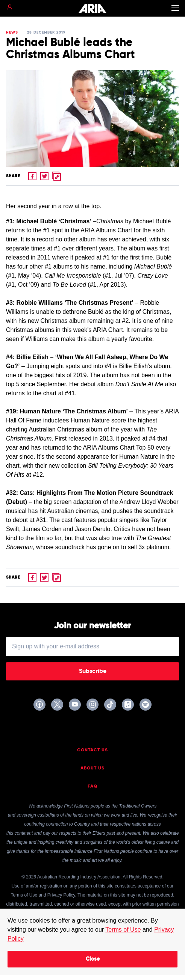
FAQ (93, 786)
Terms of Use (123, 929)
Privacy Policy (61, 895)
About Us (92, 768)
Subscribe (92, 671)
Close (93, 959)
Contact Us (92, 750)
